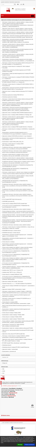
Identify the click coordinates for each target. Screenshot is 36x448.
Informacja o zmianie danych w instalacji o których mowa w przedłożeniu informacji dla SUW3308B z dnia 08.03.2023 (15, 155)
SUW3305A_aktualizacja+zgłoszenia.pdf (10, 385)
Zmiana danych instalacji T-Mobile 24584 (11, 313)
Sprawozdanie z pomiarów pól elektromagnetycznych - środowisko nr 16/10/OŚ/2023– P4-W (17, 139)
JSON (3, 371)
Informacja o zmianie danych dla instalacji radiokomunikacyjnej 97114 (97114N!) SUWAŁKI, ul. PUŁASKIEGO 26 (17, 63)
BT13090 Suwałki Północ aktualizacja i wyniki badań (13, 343)
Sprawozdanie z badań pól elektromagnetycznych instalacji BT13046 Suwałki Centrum (17, 74)
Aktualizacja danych (6, 345)
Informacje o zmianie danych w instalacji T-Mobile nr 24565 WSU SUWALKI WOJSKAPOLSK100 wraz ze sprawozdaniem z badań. (16, 292)
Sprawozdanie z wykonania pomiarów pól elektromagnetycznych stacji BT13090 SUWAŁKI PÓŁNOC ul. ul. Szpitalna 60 (17, 81)
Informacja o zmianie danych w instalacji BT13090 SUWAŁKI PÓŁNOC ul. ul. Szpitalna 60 (17, 78)
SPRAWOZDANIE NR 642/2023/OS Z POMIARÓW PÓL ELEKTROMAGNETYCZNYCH (14, 181)
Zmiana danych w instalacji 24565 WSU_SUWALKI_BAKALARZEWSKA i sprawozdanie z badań (15, 303)
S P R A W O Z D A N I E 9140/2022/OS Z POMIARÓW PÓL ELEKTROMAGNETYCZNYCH (15, 206)
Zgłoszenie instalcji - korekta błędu (9, 349)
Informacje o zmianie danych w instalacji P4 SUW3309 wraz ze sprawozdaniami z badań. (16, 299)
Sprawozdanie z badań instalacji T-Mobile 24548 (12, 319)
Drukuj (32, 406)
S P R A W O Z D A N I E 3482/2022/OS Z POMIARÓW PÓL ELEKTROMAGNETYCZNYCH (15, 255)
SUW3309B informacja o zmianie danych (11, 231)
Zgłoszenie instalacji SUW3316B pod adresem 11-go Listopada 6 (16, 136)
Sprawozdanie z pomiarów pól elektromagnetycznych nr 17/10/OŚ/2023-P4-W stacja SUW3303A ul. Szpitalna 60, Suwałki (16, 133)
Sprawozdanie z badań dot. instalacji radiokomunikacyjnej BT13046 (17, 328)
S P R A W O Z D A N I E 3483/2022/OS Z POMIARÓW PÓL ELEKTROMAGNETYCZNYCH (15, 252)
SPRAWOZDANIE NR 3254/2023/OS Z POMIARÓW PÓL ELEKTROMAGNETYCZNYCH (14, 169)
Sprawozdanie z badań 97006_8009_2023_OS (12, 142)
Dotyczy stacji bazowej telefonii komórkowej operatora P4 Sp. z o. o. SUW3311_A (17, 306)
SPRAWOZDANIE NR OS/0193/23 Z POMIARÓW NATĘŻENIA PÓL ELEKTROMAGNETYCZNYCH (17, 166)
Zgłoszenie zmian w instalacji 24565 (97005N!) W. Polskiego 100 (16, 115)
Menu (2, 15)
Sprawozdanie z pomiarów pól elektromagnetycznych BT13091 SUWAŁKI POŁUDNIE (16, 71)
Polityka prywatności (29, 444)
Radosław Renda (13, 392)
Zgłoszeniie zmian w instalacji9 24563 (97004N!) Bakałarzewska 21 (17, 113)
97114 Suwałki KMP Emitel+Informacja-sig (11, 199)
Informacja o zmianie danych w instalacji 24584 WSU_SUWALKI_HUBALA (12, 144)
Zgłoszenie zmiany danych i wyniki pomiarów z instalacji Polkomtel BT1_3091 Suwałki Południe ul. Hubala (16, 340)
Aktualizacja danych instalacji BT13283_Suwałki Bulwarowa (15, 347)
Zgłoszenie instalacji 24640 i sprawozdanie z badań (13, 289)
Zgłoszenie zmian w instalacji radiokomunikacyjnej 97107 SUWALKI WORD (17, 92)
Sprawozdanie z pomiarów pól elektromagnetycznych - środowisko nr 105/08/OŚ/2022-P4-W (17, 239)
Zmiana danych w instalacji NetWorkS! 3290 (11, 274)
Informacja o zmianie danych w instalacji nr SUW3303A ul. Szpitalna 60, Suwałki (18, 129)
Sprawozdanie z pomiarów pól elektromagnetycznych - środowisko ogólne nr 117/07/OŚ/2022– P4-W (16, 235)
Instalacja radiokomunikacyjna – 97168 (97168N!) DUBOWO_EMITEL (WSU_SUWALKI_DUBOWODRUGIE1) (17, 267)
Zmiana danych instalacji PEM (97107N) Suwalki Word (14, 204)
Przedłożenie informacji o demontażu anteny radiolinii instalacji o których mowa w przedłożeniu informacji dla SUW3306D (16, 148)
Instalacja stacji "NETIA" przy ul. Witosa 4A (11, 272)
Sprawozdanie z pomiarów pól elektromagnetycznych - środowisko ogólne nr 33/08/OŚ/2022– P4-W (16, 244)
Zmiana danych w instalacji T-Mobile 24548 (11, 317)
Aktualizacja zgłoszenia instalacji (9, 97)
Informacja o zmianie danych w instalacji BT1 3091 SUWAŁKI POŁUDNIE (15, 67)
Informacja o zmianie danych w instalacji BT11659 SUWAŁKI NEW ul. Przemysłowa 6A (17, 85)
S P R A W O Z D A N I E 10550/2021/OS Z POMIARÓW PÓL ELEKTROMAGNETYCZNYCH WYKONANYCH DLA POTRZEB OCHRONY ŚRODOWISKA (16, 278)
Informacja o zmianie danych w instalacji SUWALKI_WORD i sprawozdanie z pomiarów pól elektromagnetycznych (15, 336)
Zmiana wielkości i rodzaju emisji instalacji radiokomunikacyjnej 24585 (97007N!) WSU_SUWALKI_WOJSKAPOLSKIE (17, 322)
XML (2, 369)
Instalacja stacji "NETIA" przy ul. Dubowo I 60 (12, 270)
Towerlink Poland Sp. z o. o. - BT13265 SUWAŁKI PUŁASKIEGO (16, 284)
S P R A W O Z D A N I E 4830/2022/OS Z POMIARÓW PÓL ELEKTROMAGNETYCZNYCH (15, 264)
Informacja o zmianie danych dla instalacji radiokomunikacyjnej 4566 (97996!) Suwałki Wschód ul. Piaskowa (17, 100)
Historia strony (5, 415)
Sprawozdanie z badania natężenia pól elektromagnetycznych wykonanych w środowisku (15, 295)
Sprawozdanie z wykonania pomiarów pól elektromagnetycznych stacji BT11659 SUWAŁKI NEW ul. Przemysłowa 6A (17, 88)
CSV (2, 373)
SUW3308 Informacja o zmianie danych (10, 233)
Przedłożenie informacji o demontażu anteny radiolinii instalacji (15, 209)
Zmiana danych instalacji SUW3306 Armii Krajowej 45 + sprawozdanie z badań (18, 286)
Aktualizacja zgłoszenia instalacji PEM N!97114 (12, 95)
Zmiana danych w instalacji (7, 242)
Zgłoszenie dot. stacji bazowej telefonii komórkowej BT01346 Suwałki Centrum (17, 331)
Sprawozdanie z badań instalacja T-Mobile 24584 (12, 315)
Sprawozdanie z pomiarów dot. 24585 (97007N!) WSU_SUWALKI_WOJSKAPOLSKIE (12, 325)
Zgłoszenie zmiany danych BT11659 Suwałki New (13, 334)
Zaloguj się (4, 363)
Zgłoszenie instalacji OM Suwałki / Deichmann (12, 282)
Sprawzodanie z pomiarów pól (8, 351)
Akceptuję (20, 444)
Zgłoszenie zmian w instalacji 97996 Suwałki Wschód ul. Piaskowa (16, 127)
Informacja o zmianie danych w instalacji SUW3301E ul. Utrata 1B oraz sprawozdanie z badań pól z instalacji (17, 227)
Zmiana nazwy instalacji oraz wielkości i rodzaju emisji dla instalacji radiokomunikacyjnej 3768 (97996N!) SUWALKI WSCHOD (16, 248)
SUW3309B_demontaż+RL (8, 201)
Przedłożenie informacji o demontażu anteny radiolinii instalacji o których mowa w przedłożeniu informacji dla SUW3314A (16, 151)
